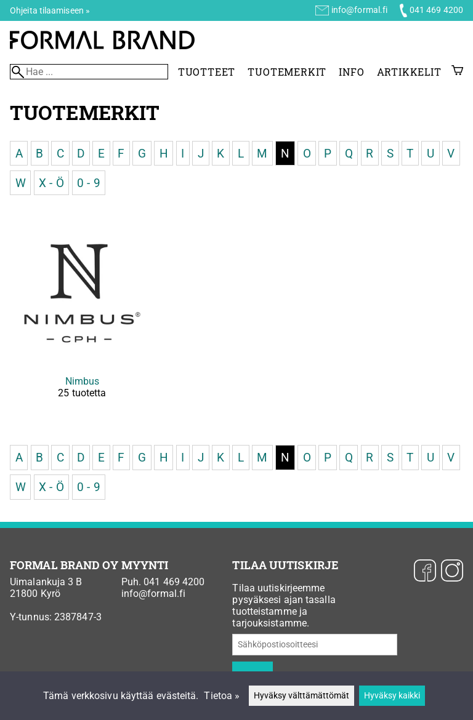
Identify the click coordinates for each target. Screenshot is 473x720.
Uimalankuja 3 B (46, 582)
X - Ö (51, 182)
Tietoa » (222, 696)
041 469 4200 (436, 10)
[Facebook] (425, 571)
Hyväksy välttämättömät (301, 695)
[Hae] (89, 71)
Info (351, 71)
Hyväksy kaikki (392, 695)
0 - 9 (88, 182)
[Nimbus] (82, 320)
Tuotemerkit (287, 71)
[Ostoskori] (457, 72)
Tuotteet (206, 71)
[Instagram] (452, 571)
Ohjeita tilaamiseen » (50, 10)
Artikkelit (409, 71)
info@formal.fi (359, 10)
